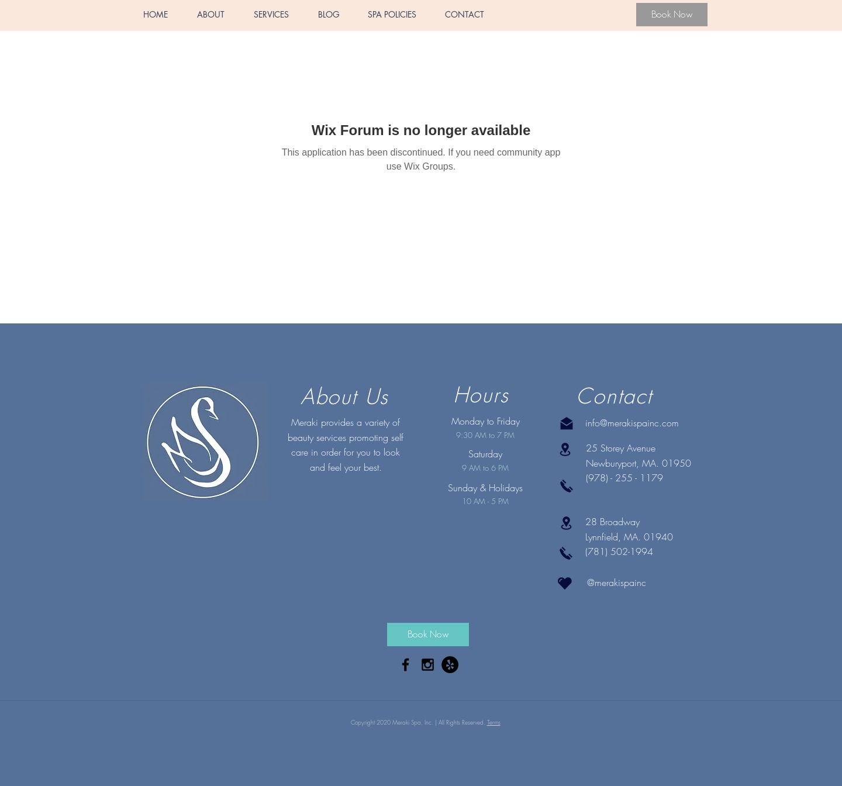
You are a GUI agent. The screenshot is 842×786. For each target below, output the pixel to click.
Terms (494, 722)
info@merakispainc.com (632, 422)
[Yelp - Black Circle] (449, 664)
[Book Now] (672, 14)
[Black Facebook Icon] (405, 664)
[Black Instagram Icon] (427, 664)
